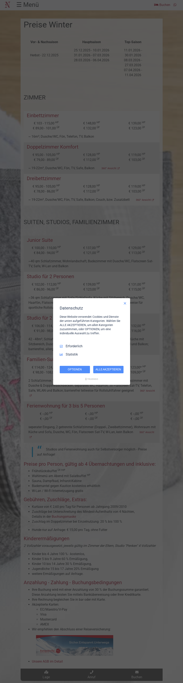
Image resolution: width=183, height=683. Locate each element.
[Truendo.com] (91, 379)
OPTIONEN (75, 369)
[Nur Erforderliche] (125, 303)
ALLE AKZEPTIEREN (108, 369)
